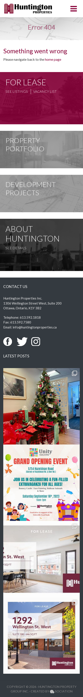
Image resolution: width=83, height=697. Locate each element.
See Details (15, 248)
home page (53, 59)
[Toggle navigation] (74, 9)
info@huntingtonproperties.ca (35, 327)
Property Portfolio (24, 144)
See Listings (16, 91)
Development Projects (30, 188)
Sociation (61, 691)
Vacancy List (45, 91)
